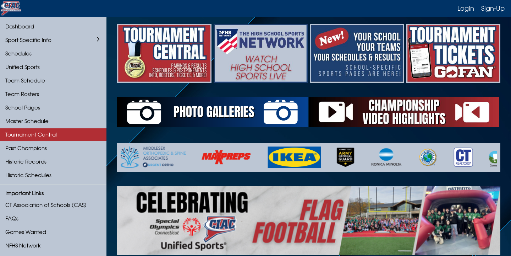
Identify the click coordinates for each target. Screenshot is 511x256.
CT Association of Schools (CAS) (46, 205)
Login (465, 8)
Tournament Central (31, 134)
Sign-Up (493, 8)
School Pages (22, 107)
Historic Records (25, 161)
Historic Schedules (28, 175)
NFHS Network (23, 245)
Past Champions (26, 148)
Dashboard (19, 26)
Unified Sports (22, 67)
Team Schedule (25, 80)
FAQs (11, 218)
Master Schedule (27, 121)
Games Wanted (25, 232)
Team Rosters (22, 94)
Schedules (18, 53)
